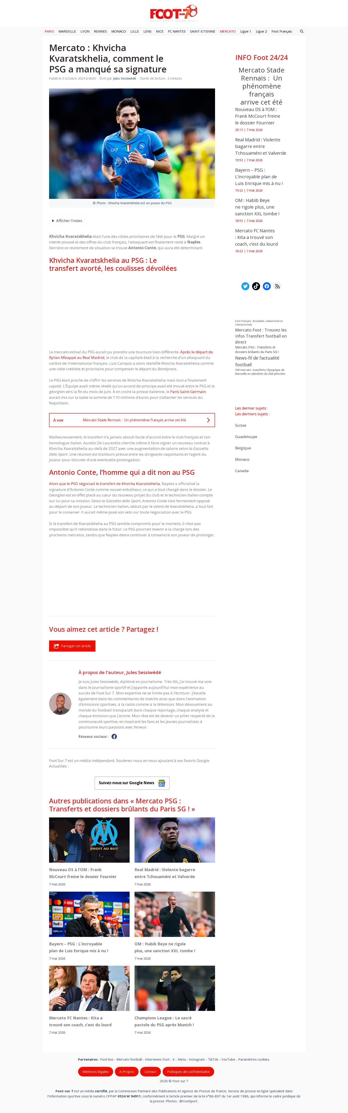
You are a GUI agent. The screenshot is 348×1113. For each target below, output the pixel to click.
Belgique (243, 447)
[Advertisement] (132, 311)
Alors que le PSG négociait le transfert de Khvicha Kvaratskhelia (104, 483)
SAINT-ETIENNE (202, 31)
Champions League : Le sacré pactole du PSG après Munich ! (164, 1021)
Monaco (242, 459)
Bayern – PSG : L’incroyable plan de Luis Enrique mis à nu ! (78, 947)
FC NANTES (177, 31)
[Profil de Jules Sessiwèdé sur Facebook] (114, 737)
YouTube (228, 1059)
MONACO (118, 31)
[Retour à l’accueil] (174, 13)
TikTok (213, 1059)
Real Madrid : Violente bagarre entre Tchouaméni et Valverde (165, 873)
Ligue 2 (261, 31)
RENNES (100, 31)
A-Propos (126, 1071)
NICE (160, 31)
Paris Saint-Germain (188, 391)
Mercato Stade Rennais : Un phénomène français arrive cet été (261, 86)
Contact (150, 1071)
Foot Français (281, 31)
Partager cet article (72, 646)
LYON (85, 31)
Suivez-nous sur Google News (132, 783)
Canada (242, 470)
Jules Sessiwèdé (143, 672)
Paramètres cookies (253, 1059)
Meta (182, 1059)
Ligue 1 (245, 31)
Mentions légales (96, 1071)
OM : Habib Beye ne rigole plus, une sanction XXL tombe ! (165, 947)
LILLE (134, 31)
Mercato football (129, 1059)
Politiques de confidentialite (188, 1071)
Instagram (197, 1059)
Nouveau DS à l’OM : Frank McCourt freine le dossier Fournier (83, 873)
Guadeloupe (246, 436)
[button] (302, 31)
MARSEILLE (67, 31)
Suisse (240, 425)
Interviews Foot (157, 1059)
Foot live (106, 1059)
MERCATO (228, 31)
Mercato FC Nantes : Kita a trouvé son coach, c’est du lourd (81, 1021)
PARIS (49, 31)
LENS (147, 31)
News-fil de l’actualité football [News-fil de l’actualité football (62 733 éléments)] (257, 361)
